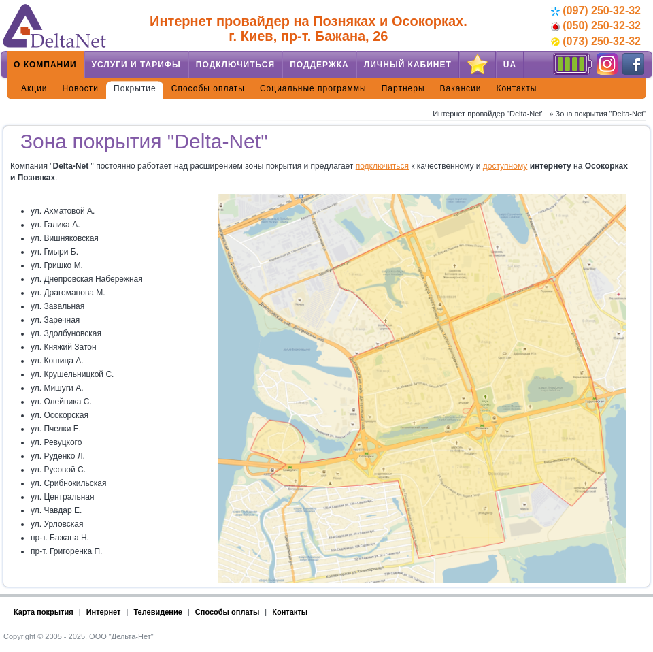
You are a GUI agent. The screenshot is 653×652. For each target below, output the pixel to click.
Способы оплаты (208, 88)
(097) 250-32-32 (596, 10)
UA (509, 64)
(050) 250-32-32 (596, 25)
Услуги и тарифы (136, 64)
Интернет (103, 612)
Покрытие (135, 88)
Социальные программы (313, 88)
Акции (34, 88)
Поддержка (319, 64)
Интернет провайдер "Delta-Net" (488, 114)
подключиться (382, 166)
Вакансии (461, 88)
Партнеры (403, 88)
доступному (505, 166)
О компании (45, 64)
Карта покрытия (43, 612)
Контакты (516, 88)
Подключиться (235, 64)
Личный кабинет (408, 64)
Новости (80, 88)
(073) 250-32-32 (596, 41)
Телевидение (157, 612)
